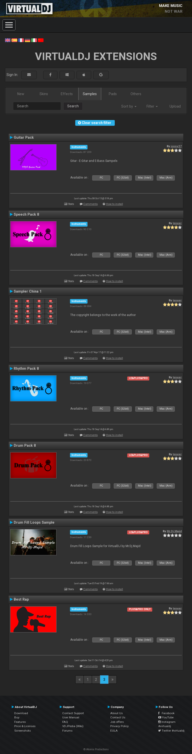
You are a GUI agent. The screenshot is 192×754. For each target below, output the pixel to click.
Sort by (128, 106)
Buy (17, 717)
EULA (114, 730)
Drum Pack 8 (25, 445)
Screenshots (22, 730)
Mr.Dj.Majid (174, 531)
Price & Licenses (25, 726)
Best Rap (21, 599)
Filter (152, 106)
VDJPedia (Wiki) (73, 726)
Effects (67, 94)
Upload (175, 106)
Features (20, 722)
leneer (177, 223)
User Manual (70, 717)
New (20, 94)
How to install (114, 204)
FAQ (65, 722)
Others (135, 94)
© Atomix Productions (96, 749)
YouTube (166, 717)
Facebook (166, 713)
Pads (113, 94)
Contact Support (73, 713)
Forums (67, 730)
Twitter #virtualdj (171, 730)
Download (21, 713)
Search (73, 106)
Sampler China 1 (28, 291)
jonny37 (176, 146)
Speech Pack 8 (26, 214)
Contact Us (117, 717)
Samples (90, 94)
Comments (90, 204)
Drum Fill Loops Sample (34, 522)
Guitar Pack (24, 137)
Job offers (117, 722)
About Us (116, 713)
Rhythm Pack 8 (26, 369)
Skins (44, 94)
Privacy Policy (119, 726)
